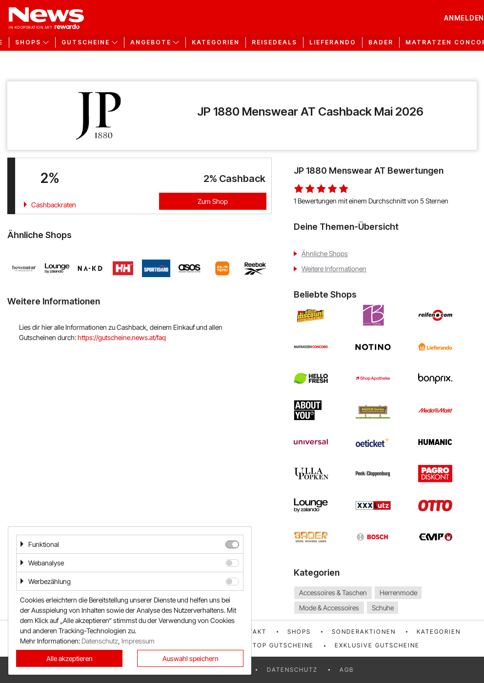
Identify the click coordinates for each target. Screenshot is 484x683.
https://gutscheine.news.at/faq (122, 337)
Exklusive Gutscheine (377, 645)
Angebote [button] (150, 42)
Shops (299, 631)
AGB (347, 669)
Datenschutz (292, 669)
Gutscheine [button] (85, 42)
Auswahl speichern (190, 658)
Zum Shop (213, 201)
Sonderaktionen (364, 631)
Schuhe (383, 607)
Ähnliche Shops (325, 253)
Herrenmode (398, 592)
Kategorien (216, 42)
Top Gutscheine (283, 645)
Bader (380, 42)
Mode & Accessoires (329, 607)
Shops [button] (28, 42)
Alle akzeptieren (69, 658)
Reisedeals (274, 42)
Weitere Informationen (334, 268)
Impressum (138, 641)
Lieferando (332, 42)
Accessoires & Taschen (333, 592)
